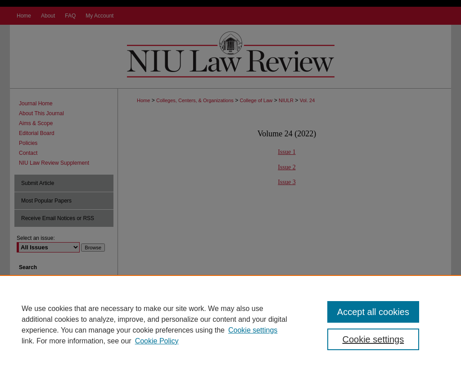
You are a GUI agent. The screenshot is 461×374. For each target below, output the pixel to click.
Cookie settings (252, 330)
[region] (230, 324)
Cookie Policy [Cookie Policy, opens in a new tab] (157, 341)
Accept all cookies (373, 312)
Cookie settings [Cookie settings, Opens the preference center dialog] (373, 339)
